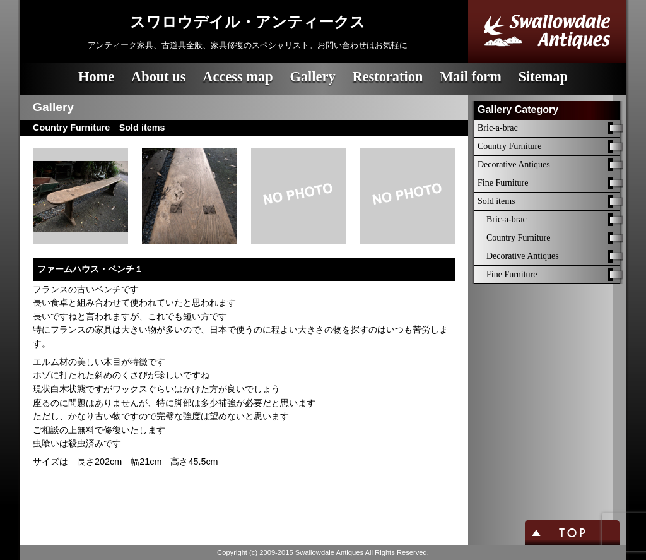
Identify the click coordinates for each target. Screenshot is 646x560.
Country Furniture (510, 146)
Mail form (471, 77)
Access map (238, 77)
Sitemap (543, 77)
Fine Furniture (503, 183)
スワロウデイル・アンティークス (247, 22)
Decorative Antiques (514, 164)
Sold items (496, 201)
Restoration (387, 77)
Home (96, 77)
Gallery (312, 77)
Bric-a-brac (498, 128)
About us (158, 77)
